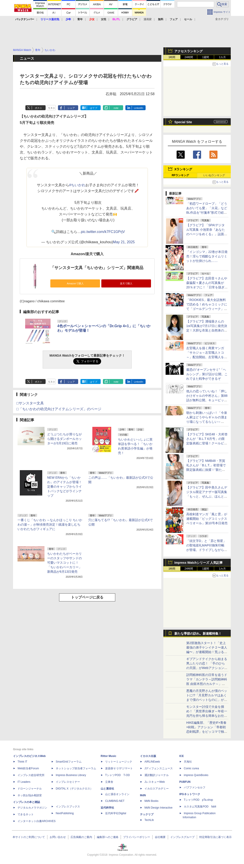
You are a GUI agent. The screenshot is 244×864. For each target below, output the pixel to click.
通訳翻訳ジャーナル (156, 775)
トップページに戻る (87, 597)
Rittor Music (108, 756)
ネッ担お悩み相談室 (30, 795)
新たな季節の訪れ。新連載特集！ (198, 633)
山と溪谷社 (107, 788)
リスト (51, 108)
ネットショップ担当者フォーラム (76, 768)
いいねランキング (214, 175)
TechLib (149, 820)
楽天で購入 (126, 283)
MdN (143, 795)
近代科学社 (107, 807)
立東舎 (109, 781)
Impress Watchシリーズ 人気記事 (198, 562)
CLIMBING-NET (114, 801)
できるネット (26, 814)
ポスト (38, 108)
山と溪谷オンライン (117, 794)
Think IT (22, 761)
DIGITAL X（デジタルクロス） (74, 788)
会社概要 (160, 837)
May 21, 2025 (124, 242)
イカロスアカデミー (156, 788)
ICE (181, 756)
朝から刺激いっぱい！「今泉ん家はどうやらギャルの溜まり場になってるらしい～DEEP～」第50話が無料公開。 (206, 421)
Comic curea (191, 768)
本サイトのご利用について (29, 837)
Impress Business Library (71, 775)
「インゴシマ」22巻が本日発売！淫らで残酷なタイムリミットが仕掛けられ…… (207, 256)
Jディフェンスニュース (158, 768)
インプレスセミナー (68, 781)
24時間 (188, 57)
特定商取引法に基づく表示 (215, 837)
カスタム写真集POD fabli (200, 806)
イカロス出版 (148, 756)
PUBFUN (185, 781)
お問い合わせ (58, 837)
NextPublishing (65, 813)
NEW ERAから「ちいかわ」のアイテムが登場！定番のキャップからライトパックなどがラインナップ (64, 486)
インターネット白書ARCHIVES (36, 821)
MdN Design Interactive (158, 807)
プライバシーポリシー (136, 837)
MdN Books (151, 801)
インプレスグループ (182, 837)
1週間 (205, 57)
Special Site (183, 122)
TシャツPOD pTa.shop (198, 799)
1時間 (172, 57)
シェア (71, 108)
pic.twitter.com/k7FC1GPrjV (103, 232)
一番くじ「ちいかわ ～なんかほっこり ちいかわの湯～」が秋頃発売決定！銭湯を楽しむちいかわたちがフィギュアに (50, 524)
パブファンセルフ (194, 787)
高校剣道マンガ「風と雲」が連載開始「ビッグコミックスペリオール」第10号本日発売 (207, 518)
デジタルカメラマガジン (32, 807)
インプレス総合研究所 (31, 775)
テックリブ (146, 814)
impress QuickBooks (196, 775)
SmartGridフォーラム (69, 761)
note (116, 108)
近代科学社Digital (115, 813)
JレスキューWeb (154, 781)
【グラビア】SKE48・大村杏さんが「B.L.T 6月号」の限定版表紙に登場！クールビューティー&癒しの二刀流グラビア (207, 443)
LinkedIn (138, 108)
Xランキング (183, 169)
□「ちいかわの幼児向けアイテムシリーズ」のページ (58, 409)
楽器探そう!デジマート (119, 768)
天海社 (188, 761)
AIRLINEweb (152, 761)
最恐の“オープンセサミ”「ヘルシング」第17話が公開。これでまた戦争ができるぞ (207, 374)
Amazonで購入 (75, 283)
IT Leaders (24, 781)
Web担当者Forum (28, 768)
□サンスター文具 (30, 403)
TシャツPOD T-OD (117, 775)
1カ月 (222, 57)
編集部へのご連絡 (107, 837)
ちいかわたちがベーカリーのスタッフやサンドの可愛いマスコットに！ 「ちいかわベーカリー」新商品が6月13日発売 (64, 562)
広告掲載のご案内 (81, 837)
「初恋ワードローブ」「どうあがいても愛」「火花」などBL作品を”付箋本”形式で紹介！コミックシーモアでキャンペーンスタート (206, 212)
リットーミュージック (118, 761)
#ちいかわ (77, 185)
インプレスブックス (68, 806)
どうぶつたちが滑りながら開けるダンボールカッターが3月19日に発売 (64, 438)
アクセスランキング (188, 51)
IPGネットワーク (189, 794)
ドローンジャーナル (30, 788)
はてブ (93, 108)
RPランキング (180, 175)
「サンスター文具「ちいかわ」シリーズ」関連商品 (96, 267)
